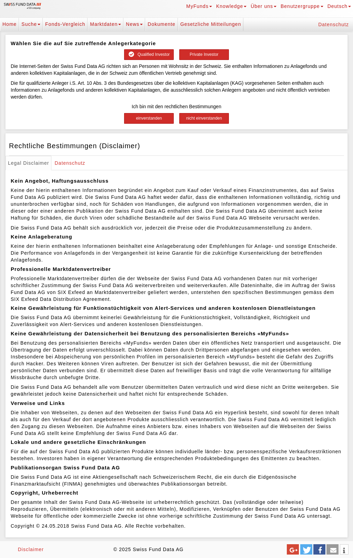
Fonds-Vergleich (65, 24)
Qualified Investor (149, 54)
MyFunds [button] (199, 6)
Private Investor (204, 54)
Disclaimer (31, 549)
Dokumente (161, 24)
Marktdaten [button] (105, 24)
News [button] (134, 24)
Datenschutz (333, 24)
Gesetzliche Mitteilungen (210, 24)
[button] (293, 549)
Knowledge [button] (231, 6)
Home (9, 24)
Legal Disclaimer (28, 163)
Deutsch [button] (339, 6)
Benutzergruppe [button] (302, 6)
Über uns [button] (263, 6)
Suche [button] (30, 24)
